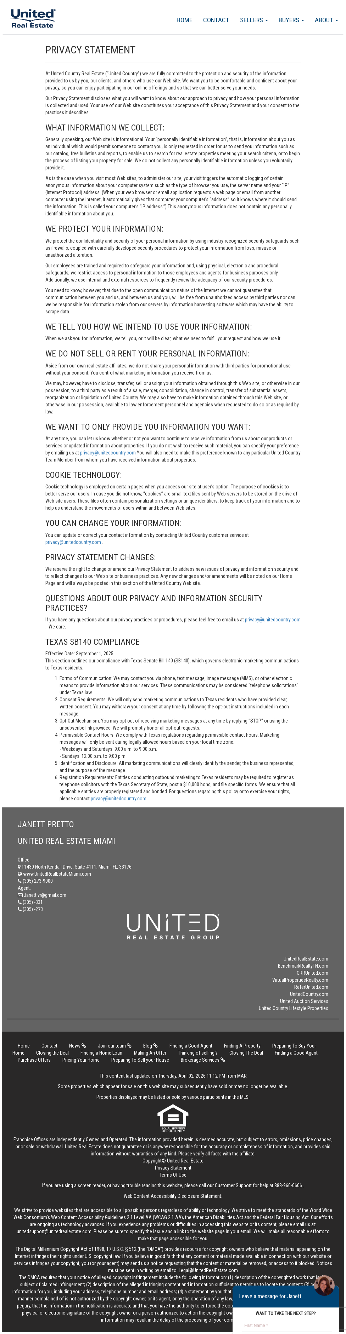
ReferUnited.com (311, 987)
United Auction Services (304, 1001)
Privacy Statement (173, 1168)
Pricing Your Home (81, 1060)
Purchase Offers (34, 1060)
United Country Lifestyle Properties (293, 1008)
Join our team (115, 1046)
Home (184, 20)
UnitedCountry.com (309, 994)
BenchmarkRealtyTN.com (303, 966)
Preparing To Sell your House (140, 1060)
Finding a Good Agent (190, 1046)
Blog (150, 1046)
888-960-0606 (288, 1185)
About (326, 20)
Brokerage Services (203, 1060)
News (77, 1046)
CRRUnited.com (312, 973)
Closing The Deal (246, 1053)
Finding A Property (242, 1046)
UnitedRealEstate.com (306, 959)
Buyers (291, 20)
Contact (216, 20)
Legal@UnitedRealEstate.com (208, 1270)
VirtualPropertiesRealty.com (300, 980)
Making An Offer (150, 1053)
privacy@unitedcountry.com (108, 453)
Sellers (254, 20)
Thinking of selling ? (198, 1053)
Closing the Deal (52, 1053)
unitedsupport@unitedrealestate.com (54, 1231)
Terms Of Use (173, 1175)
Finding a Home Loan (101, 1053)
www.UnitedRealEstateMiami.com (54, 874)
